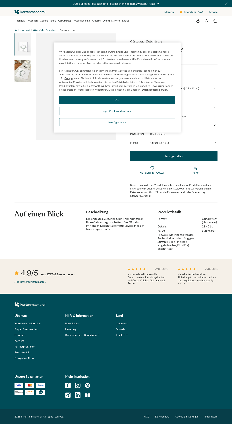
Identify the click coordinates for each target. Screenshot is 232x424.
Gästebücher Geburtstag (45, 30)
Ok (117, 100)
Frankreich (122, 335)
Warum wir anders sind (27, 323)
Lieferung (70, 329)
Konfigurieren (117, 122)
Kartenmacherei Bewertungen (82, 335)
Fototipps (19, 335)
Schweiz (120, 329)
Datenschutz (162, 416)
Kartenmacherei (22, 30)
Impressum (211, 416)
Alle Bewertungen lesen (29, 281)
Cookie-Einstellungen (187, 416)
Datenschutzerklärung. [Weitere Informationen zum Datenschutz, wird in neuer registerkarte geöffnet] (154, 89)
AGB (146, 416)
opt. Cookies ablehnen (117, 111)
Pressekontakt (22, 352)
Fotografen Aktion (24, 358)
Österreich (122, 323)
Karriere (19, 340)
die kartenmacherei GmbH (29, 12)
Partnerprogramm (24, 346)
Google (68, 78)
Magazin (169, 11)
